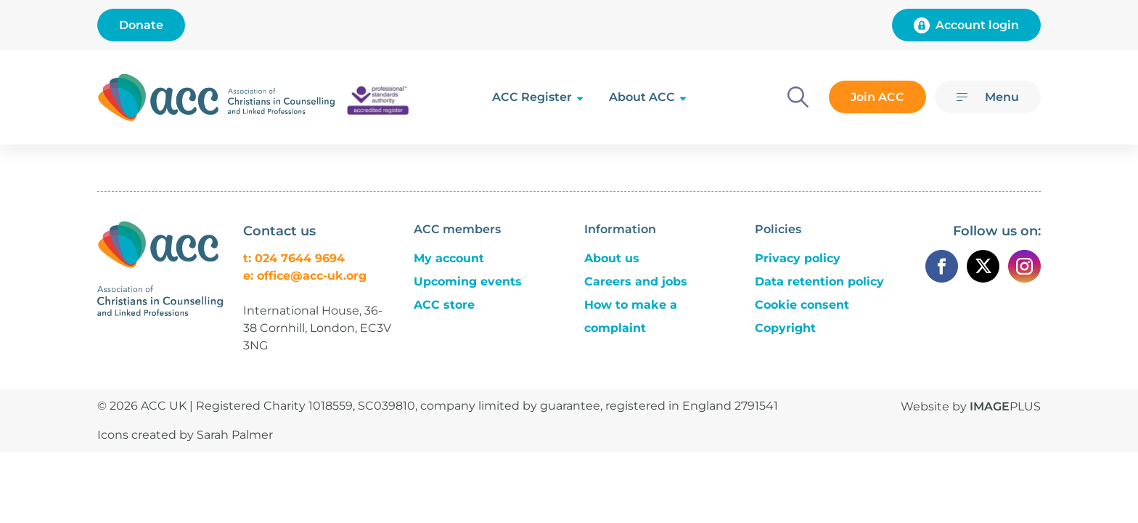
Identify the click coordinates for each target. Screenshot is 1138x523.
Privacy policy (797, 258)
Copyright (785, 328)
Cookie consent (802, 305)
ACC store (444, 305)
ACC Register (532, 97)
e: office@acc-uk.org (305, 276)
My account (449, 258)
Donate (141, 25)
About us (611, 258)
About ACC (642, 97)
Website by (971, 406)
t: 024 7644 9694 (294, 258)
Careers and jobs (635, 281)
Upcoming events (468, 281)
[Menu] (988, 97)
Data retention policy (819, 281)
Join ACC (877, 97)
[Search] (798, 97)
